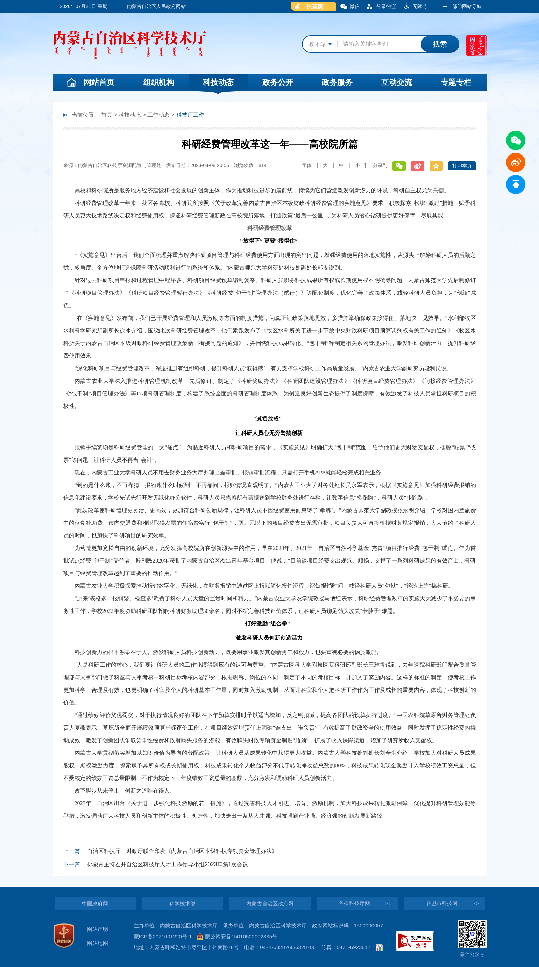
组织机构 (158, 82)
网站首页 (99, 82)
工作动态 (158, 115)
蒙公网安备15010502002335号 (237, 936)
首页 (106, 115)
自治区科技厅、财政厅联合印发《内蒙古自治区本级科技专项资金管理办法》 (182, 851)
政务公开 (277, 82)
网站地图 (97, 943)
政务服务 (337, 82)
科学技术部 (182, 904)
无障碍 (419, 6)
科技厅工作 (190, 115)
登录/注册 (386, 6)
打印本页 (462, 166)
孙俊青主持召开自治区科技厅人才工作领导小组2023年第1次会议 (167, 864)
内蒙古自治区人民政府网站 (156, 6)
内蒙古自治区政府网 (269, 904)
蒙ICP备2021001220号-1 (163, 936)
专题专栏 (456, 82)
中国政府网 (95, 904)
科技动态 (218, 82)
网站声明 (97, 929)
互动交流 (396, 82)
